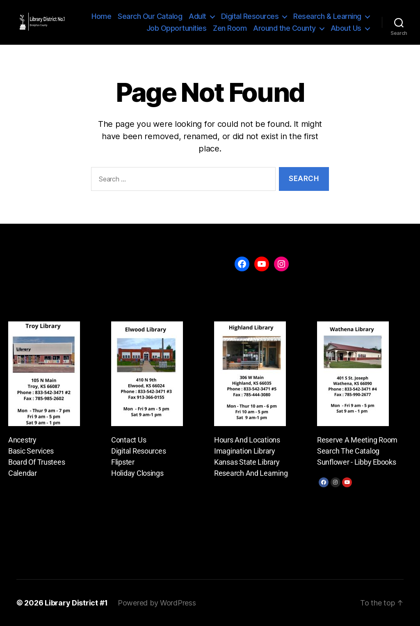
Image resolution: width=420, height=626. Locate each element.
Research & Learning (327, 16)
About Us (346, 28)
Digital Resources (250, 16)
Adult (197, 16)
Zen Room (230, 28)
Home (101, 16)
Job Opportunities (176, 28)
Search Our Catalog (150, 16)
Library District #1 (76, 602)
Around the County (284, 28)
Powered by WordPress (157, 602)
